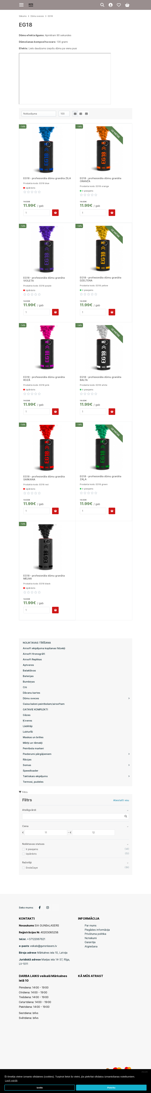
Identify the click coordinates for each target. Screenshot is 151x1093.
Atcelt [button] (144, 1072)
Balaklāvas (29, 670)
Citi (25, 687)
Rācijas (27, 759)
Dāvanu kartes (31, 692)
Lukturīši (28, 731)
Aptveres (28, 664)
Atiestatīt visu (121, 800)
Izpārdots (31, 853)
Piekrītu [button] (111, 1087)
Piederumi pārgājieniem (76, 753)
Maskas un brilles (33, 737)
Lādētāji (28, 726)
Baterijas (28, 676)
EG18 (50, 16)
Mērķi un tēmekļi (33, 742)
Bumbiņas (29, 681)
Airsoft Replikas (32, 659)
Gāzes (26, 715)
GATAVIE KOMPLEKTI (35, 709)
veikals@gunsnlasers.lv (43, 946)
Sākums (23, 16)
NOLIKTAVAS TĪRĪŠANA (37, 642)
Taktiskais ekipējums (76, 776)
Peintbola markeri (33, 748)
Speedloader (30, 770)
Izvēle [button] (40, 1087)
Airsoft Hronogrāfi (34, 653)
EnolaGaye (32, 867)
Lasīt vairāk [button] (11, 1080)
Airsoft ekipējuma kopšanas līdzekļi (44, 648)
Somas (76, 765)
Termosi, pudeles (33, 781)
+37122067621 (36, 939)
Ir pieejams (32, 849)
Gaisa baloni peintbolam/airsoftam (44, 703)
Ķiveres (27, 720)
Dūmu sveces (76, 698)
